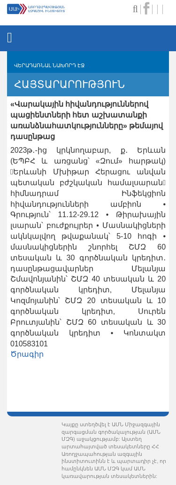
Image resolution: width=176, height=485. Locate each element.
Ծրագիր (27, 354)
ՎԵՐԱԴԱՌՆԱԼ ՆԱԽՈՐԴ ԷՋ (49, 65)
